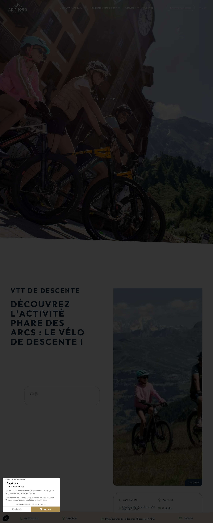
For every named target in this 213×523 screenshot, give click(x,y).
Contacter (188, 518)
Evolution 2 (72, 518)
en (205, 8)
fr (200, 8)
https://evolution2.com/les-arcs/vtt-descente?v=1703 (130, 519)
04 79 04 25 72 (31, 518)
